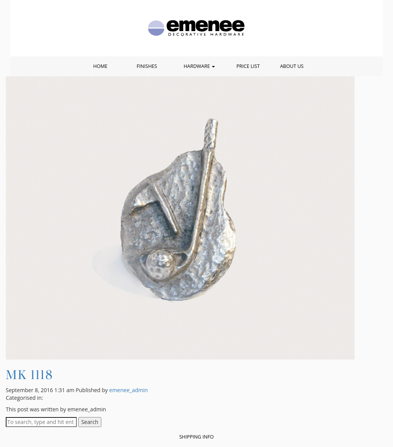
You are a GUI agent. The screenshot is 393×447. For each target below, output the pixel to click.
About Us (292, 66)
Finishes (147, 66)
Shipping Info (196, 437)
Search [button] (89, 422)
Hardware (199, 66)
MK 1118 (29, 375)
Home (100, 66)
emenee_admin (128, 390)
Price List (248, 66)
